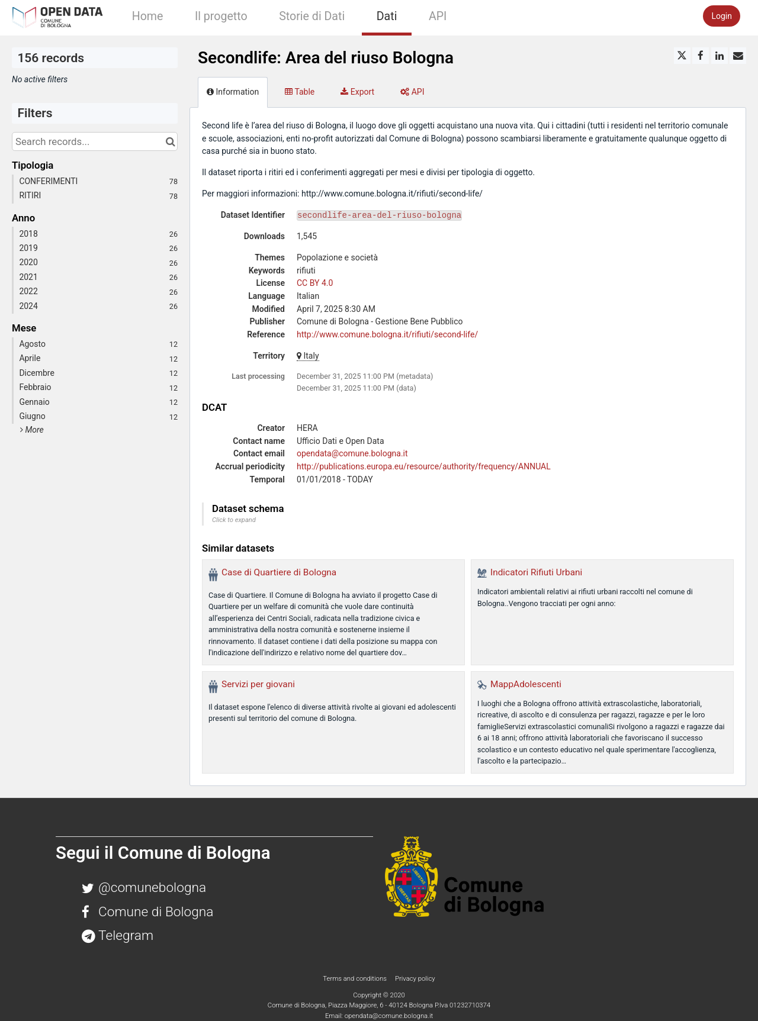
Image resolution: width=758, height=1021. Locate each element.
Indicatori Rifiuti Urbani (536, 572)
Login (721, 16)
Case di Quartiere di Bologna (278, 572)
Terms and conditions (355, 978)
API (438, 16)
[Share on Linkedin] (719, 55)
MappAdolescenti (525, 684)
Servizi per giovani (258, 684)
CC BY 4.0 (315, 283)
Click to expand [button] (234, 520)
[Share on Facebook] (700, 55)
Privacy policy (415, 978)
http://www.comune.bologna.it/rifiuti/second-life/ (387, 334)
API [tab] (412, 91)
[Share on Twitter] (682, 55)
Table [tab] (299, 91)
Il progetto (221, 16)
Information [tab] (233, 91)
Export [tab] (357, 91)
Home (147, 16)
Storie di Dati (312, 16)
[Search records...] (95, 141)
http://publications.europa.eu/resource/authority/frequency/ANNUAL (424, 466)
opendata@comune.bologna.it (352, 453)
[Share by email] (738, 55)
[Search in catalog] (170, 141)
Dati (387, 16)
